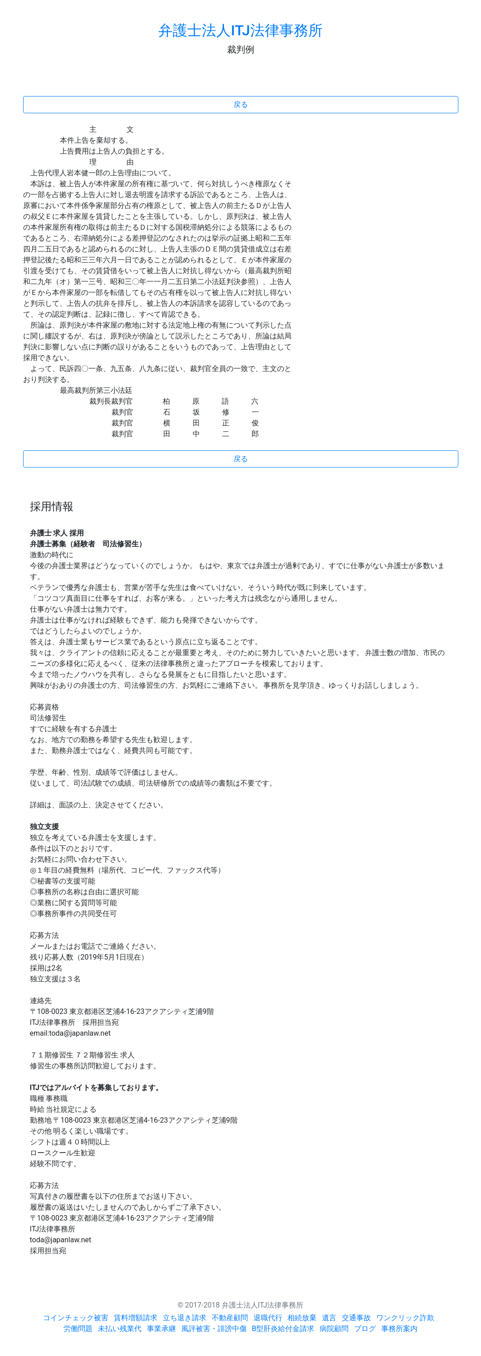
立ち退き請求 (184, 1317)
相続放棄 (301, 1317)
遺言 (329, 1317)
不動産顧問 (230, 1317)
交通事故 (356, 1317)
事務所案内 (399, 1328)
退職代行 (267, 1317)
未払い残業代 (119, 1328)
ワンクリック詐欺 (405, 1317)
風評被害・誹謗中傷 (214, 1328)
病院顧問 (334, 1328)
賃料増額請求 (135, 1317)
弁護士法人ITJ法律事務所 (240, 30)
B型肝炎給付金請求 (283, 1328)
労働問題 (77, 1328)
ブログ (365, 1328)
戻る (240, 104)
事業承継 (161, 1328)
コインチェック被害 (75, 1317)
